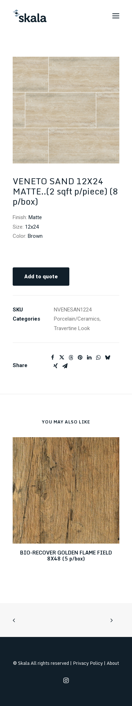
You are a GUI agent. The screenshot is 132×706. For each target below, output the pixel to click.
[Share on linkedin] (89, 357)
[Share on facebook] (52, 357)
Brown (35, 236)
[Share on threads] (71, 357)
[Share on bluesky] (107, 357)
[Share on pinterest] (80, 357)
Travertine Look (72, 328)
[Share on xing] (55, 366)
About (113, 663)
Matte (35, 217)
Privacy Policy (88, 663)
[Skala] (29, 16)
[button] (116, 16)
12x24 (32, 227)
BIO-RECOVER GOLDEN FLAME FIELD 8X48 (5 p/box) (66, 556)
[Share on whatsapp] (98, 357)
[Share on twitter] (61, 357)
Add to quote (41, 276)
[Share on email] (65, 366)
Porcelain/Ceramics (77, 319)
